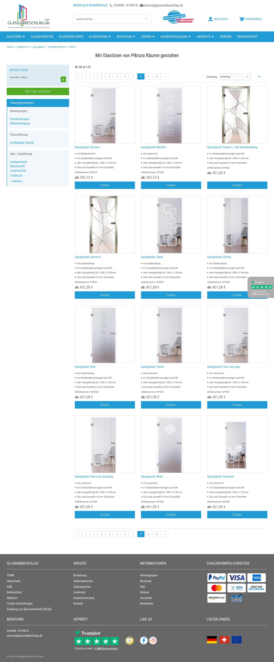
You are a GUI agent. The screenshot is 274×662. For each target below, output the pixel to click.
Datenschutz (14, 592)
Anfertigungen (149, 575)
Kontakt (78, 603)
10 (156, 76)
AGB (9, 587)
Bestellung (80, 575)
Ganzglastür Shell (151, 476)
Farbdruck (16, 175)
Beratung (145, 581)
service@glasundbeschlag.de (163, 5)
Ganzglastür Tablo (152, 257)
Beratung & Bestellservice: (90, 5)
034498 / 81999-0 (126, 5)
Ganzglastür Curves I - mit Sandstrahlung (232, 147)
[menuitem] (10, 47)
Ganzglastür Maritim (153, 147)
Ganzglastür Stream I (87, 147)
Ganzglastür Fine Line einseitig (94, 476)
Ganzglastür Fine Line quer (223, 367)
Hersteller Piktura (56, 46)
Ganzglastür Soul (85, 367)
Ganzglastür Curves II (88, 257)
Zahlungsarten (82, 587)
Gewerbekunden (83, 581)
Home (10, 46)
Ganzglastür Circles (219, 257)
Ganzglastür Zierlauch (220, 476)
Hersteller (146, 598)
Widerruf (12, 598)
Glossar (144, 592)
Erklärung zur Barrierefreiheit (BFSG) (29, 609)
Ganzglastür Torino (152, 367)
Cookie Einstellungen (20, 603)
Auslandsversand (83, 598)
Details (104, 185)
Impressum (13, 581)
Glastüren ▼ (23, 46)
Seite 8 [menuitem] (72, 46)
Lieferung (79, 592)
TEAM (10, 575)
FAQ (142, 587)
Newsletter (146, 603)
